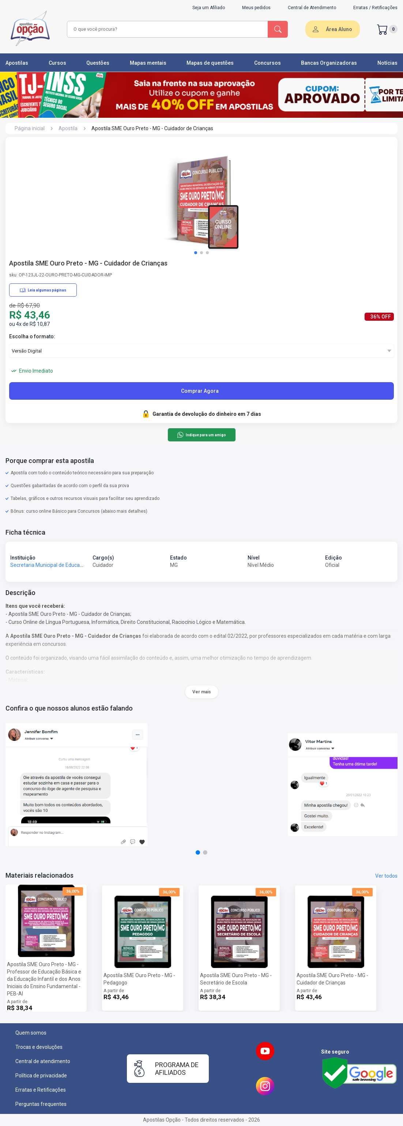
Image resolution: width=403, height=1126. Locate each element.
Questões (97, 63)
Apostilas (16, 63)
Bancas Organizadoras (329, 63)
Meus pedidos (256, 7)
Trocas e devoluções (39, 1047)
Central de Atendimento (312, 7)
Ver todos (386, 876)
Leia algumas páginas (43, 290)
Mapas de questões (210, 63)
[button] (195, 252)
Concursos (267, 63)
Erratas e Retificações (40, 1090)
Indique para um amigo (201, 435)
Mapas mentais (148, 63)
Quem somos (30, 1033)
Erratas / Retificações (375, 7)
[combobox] (166, 29)
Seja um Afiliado (208, 7)
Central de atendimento (42, 1061)
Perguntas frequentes (41, 1104)
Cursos (57, 63)
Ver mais (201, 691)
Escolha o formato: (32, 336)
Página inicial (30, 128)
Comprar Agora (200, 391)
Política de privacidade (41, 1075)
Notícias (387, 63)
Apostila (68, 128)
